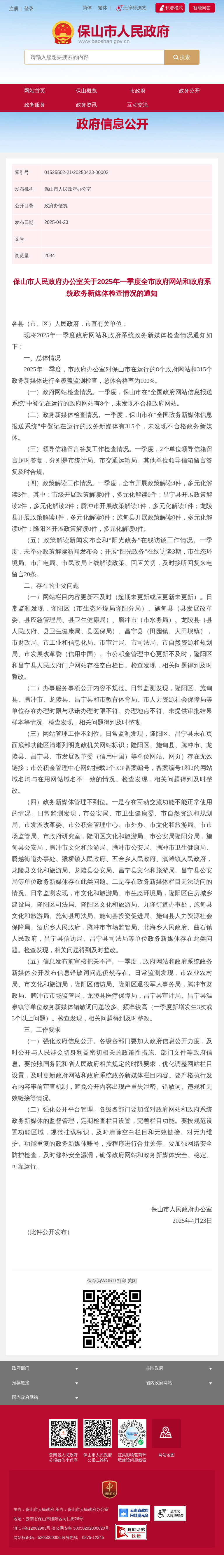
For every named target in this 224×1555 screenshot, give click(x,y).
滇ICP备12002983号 (32, 1528)
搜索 (181, 57)
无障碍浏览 (134, 7)
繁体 (102, 7)
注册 (13, 8)
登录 (29, 8)
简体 (87, 7)
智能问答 (202, 7)
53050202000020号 (91, 1528)
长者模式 (174, 7)
